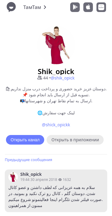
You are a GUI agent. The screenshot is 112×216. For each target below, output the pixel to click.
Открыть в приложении (75, 139)
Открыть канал (25, 139)
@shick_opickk (56, 125)
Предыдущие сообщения (28, 159)
